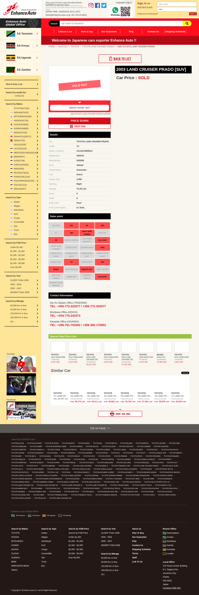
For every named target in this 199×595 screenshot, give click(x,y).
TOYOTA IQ (115, 453)
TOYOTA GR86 (148, 479)
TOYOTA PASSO (73, 456)
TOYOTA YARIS (149, 495)
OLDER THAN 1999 (19, 280)
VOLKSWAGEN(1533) (24, 181)
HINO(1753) (19, 140)
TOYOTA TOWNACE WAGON (106, 495)
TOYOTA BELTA (111, 443)
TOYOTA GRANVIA (68, 453)
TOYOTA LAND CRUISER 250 (60, 498)
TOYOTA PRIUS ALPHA (150, 488)
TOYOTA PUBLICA (18, 459)
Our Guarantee (109, 31)
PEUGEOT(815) (21, 173)
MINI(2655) (19, 169)
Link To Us (137, 562)
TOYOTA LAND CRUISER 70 (72, 485)
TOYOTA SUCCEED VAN (20, 495)
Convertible (19, 222)
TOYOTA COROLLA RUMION (127, 469)
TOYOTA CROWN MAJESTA (22, 479)
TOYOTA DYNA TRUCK (170, 450)
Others (14, 570)
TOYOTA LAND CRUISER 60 (47, 485)
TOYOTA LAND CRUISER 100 (22, 485)
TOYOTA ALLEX (40, 498)
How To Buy (138, 533)
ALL (12, 321)
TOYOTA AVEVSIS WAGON (170, 472)
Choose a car (65, 31)
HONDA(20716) (21, 120)
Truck (16, 230)
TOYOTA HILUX (17, 469)
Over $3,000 (16, 267)
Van (15, 226)
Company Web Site (171, 588)
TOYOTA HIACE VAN (111, 482)
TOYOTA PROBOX (18, 492)
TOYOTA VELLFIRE (123, 462)
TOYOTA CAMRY (36, 446)
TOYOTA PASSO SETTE (164, 469)
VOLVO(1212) (20, 185)
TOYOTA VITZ (172, 462)
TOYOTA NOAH (45, 456)
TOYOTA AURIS (84, 443)
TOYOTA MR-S (30, 456)
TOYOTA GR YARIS (132, 479)
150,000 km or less (19, 317)
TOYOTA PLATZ (89, 456)
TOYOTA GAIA (52, 453)
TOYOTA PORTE (104, 456)
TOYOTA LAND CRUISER (82, 466)
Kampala (169, 549)
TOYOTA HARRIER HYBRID (43, 482)
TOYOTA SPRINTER (19, 462)
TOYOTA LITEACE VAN (157, 453)
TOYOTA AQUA (146, 469)
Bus (15, 234)
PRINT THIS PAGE (120, 414)
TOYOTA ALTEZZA (52, 443)
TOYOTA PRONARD (171, 456)
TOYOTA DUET (152, 450)
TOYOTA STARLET (37, 462)
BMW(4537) (19, 156)
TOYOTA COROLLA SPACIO (144, 459)
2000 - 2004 (15, 284)
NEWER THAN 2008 (19, 292)
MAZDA (15, 549)
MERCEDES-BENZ (20, 566)
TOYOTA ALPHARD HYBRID (103, 472)
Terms (135, 553)
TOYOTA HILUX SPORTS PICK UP (157, 482)
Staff (134, 557)
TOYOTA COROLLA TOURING (46, 475)
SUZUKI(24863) (21, 124)
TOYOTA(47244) (21, 108)
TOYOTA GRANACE (165, 479)
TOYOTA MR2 (16, 456)
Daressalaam (171, 533)
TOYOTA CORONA (91, 475)
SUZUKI (15, 553)
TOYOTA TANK (39, 495)
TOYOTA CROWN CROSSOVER (138, 475)
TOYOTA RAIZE (55, 492)
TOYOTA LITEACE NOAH (119, 485)
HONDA (15, 545)
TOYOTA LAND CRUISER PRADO (146, 466)
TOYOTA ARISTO (68, 443)
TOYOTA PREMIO (121, 456)
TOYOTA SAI (93, 459)
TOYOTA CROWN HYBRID (163, 475)
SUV (16, 214)
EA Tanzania (18, 515)
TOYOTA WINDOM (48, 466)
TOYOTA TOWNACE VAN (121, 466)
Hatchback (19, 210)
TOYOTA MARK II (176, 453)
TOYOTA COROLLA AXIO (103, 469)
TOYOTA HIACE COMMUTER (68, 482)
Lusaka (168, 553)
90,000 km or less (18, 309)
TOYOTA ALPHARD (34, 443)
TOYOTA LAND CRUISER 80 (96, 485)
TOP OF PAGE (98, 428)
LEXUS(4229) (20, 148)
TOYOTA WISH (64, 466)
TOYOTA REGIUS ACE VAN (107, 492)
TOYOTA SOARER (124, 459)
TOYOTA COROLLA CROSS (21, 475)
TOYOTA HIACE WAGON (131, 482)
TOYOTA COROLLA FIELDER (58, 469)
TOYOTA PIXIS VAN (130, 488)
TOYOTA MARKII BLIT (19, 488)
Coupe (17, 218)
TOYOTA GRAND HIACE (20, 482)
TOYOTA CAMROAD (19, 446)
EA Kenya (34, 515)
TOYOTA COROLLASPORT (71, 475)
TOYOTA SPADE (38, 472)
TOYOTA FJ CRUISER (114, 479)
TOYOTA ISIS (128, 453)
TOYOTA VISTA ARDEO (35, 469)
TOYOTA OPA (59, 456)
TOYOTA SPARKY (165, 459)
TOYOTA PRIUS (137, 456)
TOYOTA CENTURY (126, 446)
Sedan (17, 202)
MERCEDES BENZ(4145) (25, 153)
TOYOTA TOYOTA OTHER (130, 495)
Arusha (168, 537)
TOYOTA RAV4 (65, 459)
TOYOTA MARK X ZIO (163, 485)
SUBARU (15, 557)
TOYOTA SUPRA (53, 462)
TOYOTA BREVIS (142, 443)
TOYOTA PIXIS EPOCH (20, 472)
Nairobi (168, 545)
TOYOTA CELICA (92, 446)
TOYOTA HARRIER (85, 453)
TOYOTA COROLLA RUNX (21, 498)
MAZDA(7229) (20, 132)
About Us (136, 529)
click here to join (144, 7)
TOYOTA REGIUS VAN (129, 492)
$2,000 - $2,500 (17, 259)
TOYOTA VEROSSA (141, 462)
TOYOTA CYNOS (119, 450)
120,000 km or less (19, 313)
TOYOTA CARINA (76, 446)
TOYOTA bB (97, 443)
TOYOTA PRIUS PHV (170, 488)
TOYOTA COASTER (161, 446)
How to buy (87, 31)
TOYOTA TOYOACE (86, 462)
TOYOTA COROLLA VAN (81, 469)
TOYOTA (15, 533)
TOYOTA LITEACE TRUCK (142, 485)
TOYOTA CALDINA (159, 443)
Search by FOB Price (78, 533)
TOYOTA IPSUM (102, 453)
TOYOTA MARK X (101, 466)
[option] (80, 89)
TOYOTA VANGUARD (105, 462)
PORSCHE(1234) (22, 177)
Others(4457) (20, 189)
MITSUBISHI (17, 541)
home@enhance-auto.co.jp (58, 15)
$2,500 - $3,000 (17, 263)
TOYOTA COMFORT (19, 450)
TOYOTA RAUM (50, 459)
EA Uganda (48, 515)
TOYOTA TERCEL (69, 462)
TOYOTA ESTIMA (18, 453)
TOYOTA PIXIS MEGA (71, 488)
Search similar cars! (79, 107)
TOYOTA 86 (66, 472)
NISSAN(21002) (21, 112)
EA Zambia (64, 515)
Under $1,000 (16, 247)
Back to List (120, 58)
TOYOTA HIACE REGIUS (91, 482)
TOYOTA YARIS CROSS (167, 495)
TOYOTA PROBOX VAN (37, 492)
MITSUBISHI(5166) (23, 116)
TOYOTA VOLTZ (17, 466)
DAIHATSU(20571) (22, 136)
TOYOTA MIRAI (37, 488)
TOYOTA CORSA (53, 450)
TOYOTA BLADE (126, 443)
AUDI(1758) (19, 160)
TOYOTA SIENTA (107, 459)
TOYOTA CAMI (174, 443)
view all (185, 373)
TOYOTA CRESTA (70, 450)
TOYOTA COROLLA (37, 450)
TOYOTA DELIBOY (136, 450)
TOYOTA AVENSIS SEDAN (147, 472)
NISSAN (15, 537)
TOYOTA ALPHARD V (125, 472)
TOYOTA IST (141, 453)
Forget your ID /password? (147, 14)
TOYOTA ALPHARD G (82, 472)
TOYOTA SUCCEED (165, 492)
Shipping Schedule (175, 31)
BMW (13, 562)
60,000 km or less (18, 305)
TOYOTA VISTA (158, 462)
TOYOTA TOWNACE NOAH (57, 495)
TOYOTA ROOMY (147, 492)
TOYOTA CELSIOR (109, 446)
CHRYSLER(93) (21, 165)
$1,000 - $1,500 (17, 251)
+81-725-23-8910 (79, 15)
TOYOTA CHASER (144, 446)
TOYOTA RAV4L (88, 492)
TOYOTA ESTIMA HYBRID (93, 479)
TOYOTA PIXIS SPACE (91, 488)
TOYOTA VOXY (32, 466)
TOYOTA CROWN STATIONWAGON (48, 479)
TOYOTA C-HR (53, 472)
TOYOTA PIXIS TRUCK (112, 488)
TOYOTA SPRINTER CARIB (56, 446)
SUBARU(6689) (21, 128)
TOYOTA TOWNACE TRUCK (81, 495)
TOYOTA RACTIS (35, 459)
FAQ (131, 31)
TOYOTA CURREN (103, 450)
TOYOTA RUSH (80, 459)
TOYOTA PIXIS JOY (53, 488)
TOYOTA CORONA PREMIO (112, 475)
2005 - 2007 (15, 288)
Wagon (17, 206)
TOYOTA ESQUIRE (72, 479)
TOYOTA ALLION (17, 443)
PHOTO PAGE (79, 126)
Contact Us (153, 31)
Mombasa (169, 541)
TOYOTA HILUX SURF (170, 466)
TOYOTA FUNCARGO (35, 453)
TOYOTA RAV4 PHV (71, 492)
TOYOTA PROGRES (153, 456)
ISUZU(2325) (20, 144)
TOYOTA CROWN (86, 450)
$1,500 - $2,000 (17, 255)
